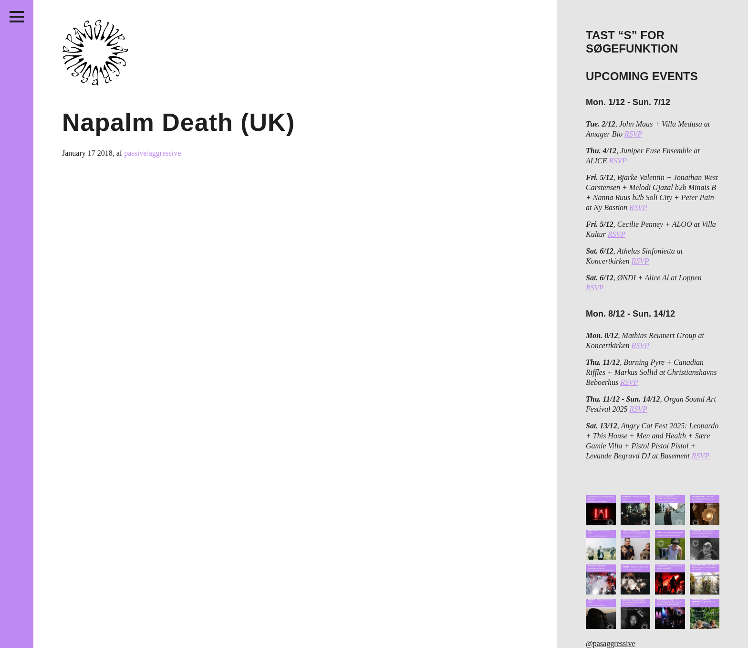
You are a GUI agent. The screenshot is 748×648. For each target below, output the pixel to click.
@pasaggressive (610, 643)
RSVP (633, 134)
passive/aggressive (152, 153)
